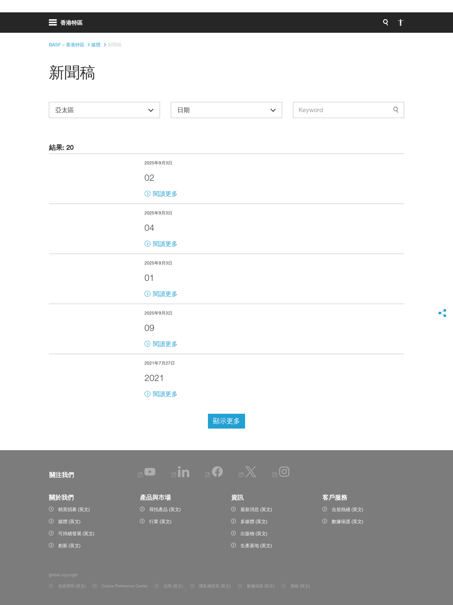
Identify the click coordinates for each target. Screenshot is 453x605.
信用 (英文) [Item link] (173, 585)
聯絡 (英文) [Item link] (300, 585)
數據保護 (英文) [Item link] (260, 585)
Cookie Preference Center (124, 585)
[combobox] (348, 110)
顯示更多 (226, 421)
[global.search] (320, 24)
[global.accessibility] (335, 24)
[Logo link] (379, 25)
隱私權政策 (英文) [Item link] (215, 585)
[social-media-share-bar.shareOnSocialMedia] (442, 313)
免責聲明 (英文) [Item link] (71, 585)
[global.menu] (68, 25)
